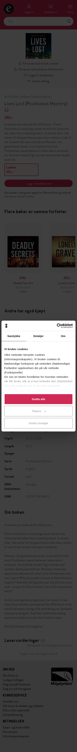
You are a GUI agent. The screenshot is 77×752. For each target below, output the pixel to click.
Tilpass (39, 411)
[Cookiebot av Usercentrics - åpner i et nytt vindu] (57, 325)
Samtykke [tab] (13, 335)
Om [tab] (63, 335)
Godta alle (38, 398)
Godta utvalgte (38, 423)
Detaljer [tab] (38, 335)
